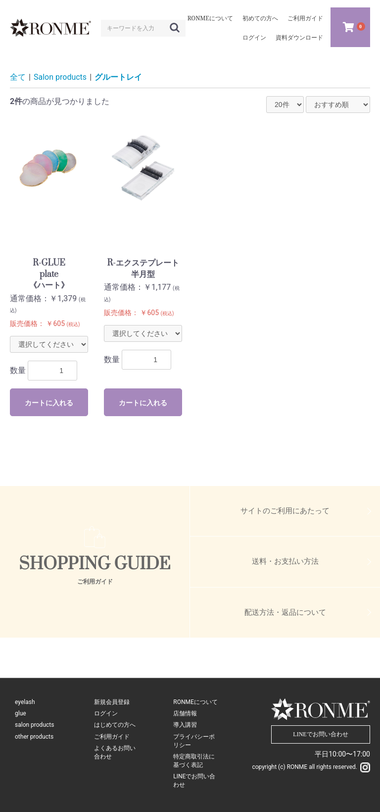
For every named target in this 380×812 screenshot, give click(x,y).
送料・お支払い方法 (285, 561)
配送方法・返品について (285, 612)
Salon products (60, 77)
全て (18, 77)
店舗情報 (185, 713)
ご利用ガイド (112, 736)
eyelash (25, 702)
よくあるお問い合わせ (115, 752)
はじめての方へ (115, 724)
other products (34, 736)
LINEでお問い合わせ (194, 780)
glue (20, 713)
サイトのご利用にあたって (285, 510)
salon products (34, 724)
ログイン (106, 713)
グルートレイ (118, 77)
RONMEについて (195, 702)
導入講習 (185, 724)
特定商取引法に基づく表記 (194, 760)
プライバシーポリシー (194, 741)
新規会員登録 (112, 702)
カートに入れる (49, 403)
